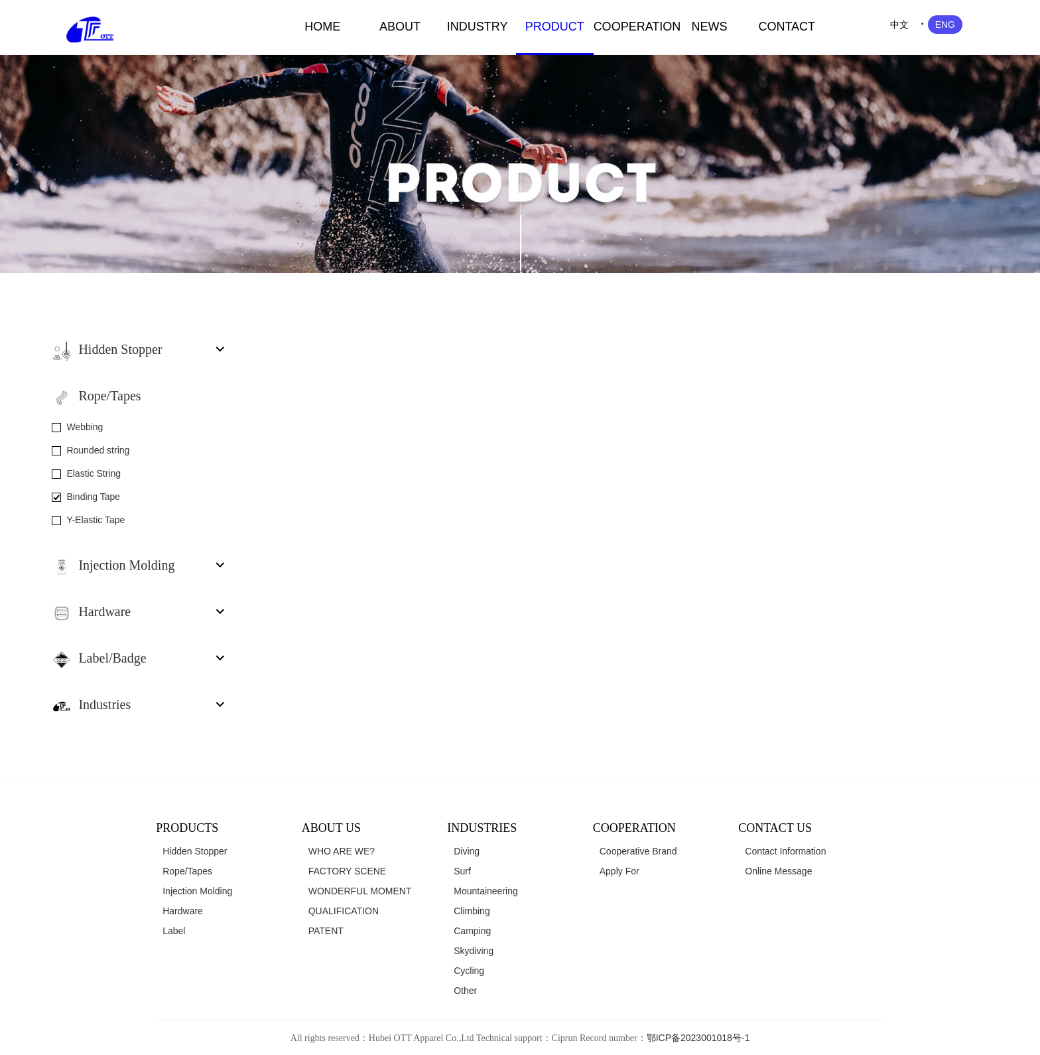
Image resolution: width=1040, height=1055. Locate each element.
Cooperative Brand (638, 851)
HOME (322, 26)
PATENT (326, 931)
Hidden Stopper (194, 851)
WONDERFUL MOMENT (360, 891)
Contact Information (785, 851)
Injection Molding (197, 891)
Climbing (471, 911)
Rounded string (97, 450)
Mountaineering (486, 891)
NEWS (710, 26)
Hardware (182, 911)
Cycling (469, 970)
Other (465, 990)
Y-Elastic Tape (95, 520)
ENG (945, 24)
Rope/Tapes (187, 871)
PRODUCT (554, 26)
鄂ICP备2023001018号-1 (698, 1037)
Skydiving (473, 950)
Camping (472, 931)
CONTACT (786, 26)
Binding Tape (93, 496)
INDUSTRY (477, 26)
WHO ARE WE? (341, 851)
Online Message (778, 871)
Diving (467, 851)
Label (173, 931)
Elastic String (93, 473)
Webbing (84, 427)
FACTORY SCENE (347, 871)
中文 (899, 24)
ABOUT (400, 26)
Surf (462, 871)
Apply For (619, 871)
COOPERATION (632, 26)
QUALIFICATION (343, 911)
